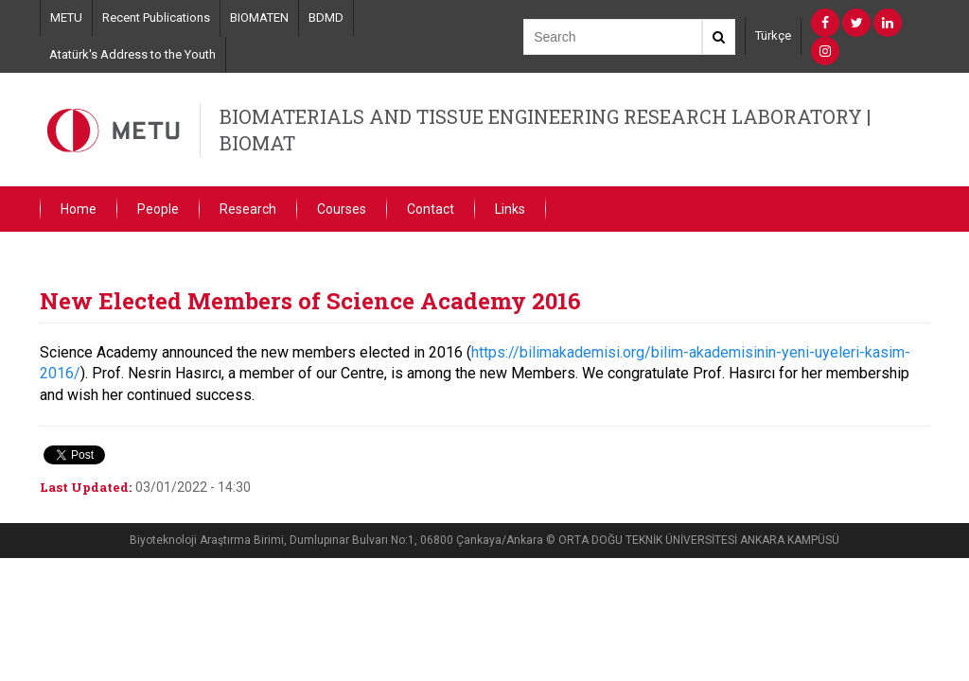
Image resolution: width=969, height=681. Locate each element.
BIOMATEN (259, 17)
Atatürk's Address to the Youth (132, 54)
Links (510, 209)
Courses (341, 209)
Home (79, 209)
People (158, 209)
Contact (430, 209)
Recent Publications (156, 17)
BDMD (326, 17)
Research (248, 209)
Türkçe (773, 35)
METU (66, 17)
